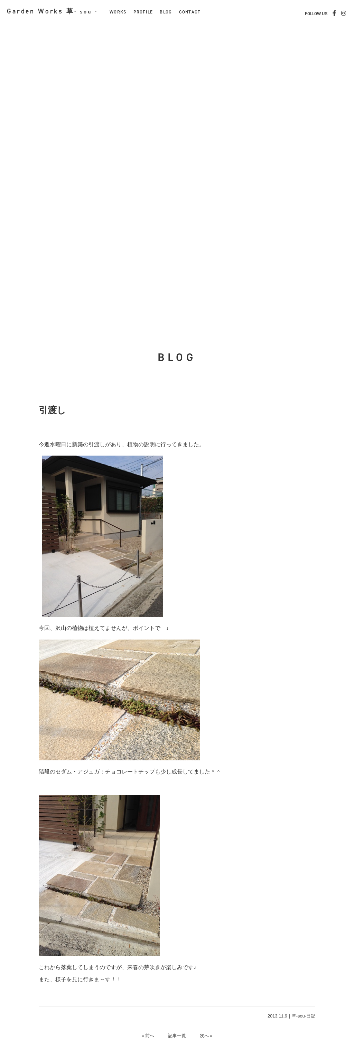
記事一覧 (177, 1035)
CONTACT (190, 12)
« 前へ (147, 1035)
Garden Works (52, 11)
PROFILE (143, 12)
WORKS (118, 12)
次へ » (206, 1035)
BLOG (166, 12)
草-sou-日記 (303, 1016)
